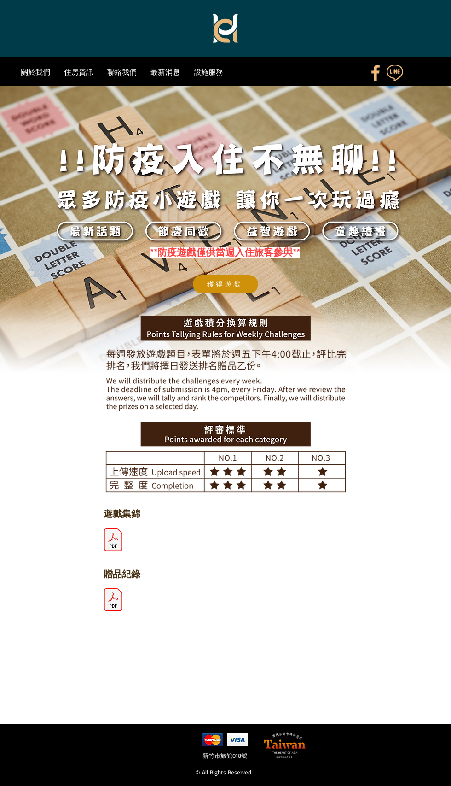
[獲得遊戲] (225, 284)
